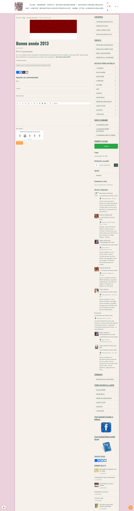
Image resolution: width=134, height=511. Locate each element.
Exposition (97, 313)
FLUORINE (106, 85)
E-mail (18, 88)
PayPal (106, 146)
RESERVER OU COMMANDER (105, 57)
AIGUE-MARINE (106, 72)
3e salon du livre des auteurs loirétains (106, 505)
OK (116, 165)
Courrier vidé (98, 498)
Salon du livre (103, 289)
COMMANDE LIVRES (102, 125)
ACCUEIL (32, 5)
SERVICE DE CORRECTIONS (104, 49)
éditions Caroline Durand (32, 65)
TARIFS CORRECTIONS (103, 30)
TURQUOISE (106, 114)
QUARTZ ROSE (106, 106)
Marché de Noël (104, 268)
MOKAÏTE (106, 93)
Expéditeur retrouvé (101, 492)
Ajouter (19, 143)
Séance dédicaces (105, 215)
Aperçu (55, 103)
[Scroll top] (130, 507)
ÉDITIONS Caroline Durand (66, 5)
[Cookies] (4, 507)
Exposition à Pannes (106, 193)
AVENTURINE (106, 76)
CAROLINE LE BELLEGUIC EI (104, 21)
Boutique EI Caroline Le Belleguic (90, 5)
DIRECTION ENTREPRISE (103, 53)
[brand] (19, 6)
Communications (32, 18)
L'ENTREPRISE (41, 5)
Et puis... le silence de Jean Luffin (91, 8)
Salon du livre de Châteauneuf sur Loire (106, 241)
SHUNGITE (106, 110)
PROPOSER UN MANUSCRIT (104, 45)
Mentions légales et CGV (104, 34)
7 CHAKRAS (106, 68)
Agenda (75, 8)
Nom (17, 81)
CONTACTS (51, 5)
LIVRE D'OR (34, 8)
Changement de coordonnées (104, 477)
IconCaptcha (29, 139)
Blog (23, 18)
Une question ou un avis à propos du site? (55, 8)
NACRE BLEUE (106, 97)
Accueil (18, 18)
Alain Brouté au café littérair (105, 379)
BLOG (27, 8)
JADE (106, 89)
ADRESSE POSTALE (102, 26)
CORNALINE (106, 81)
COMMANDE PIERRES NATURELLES (102, 130)
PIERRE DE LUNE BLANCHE (106, 102)
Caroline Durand (45, 65)
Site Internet (20, 96)
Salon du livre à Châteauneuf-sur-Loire (107, 333)
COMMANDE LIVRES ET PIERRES (106, 135)
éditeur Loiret (20, 65)
